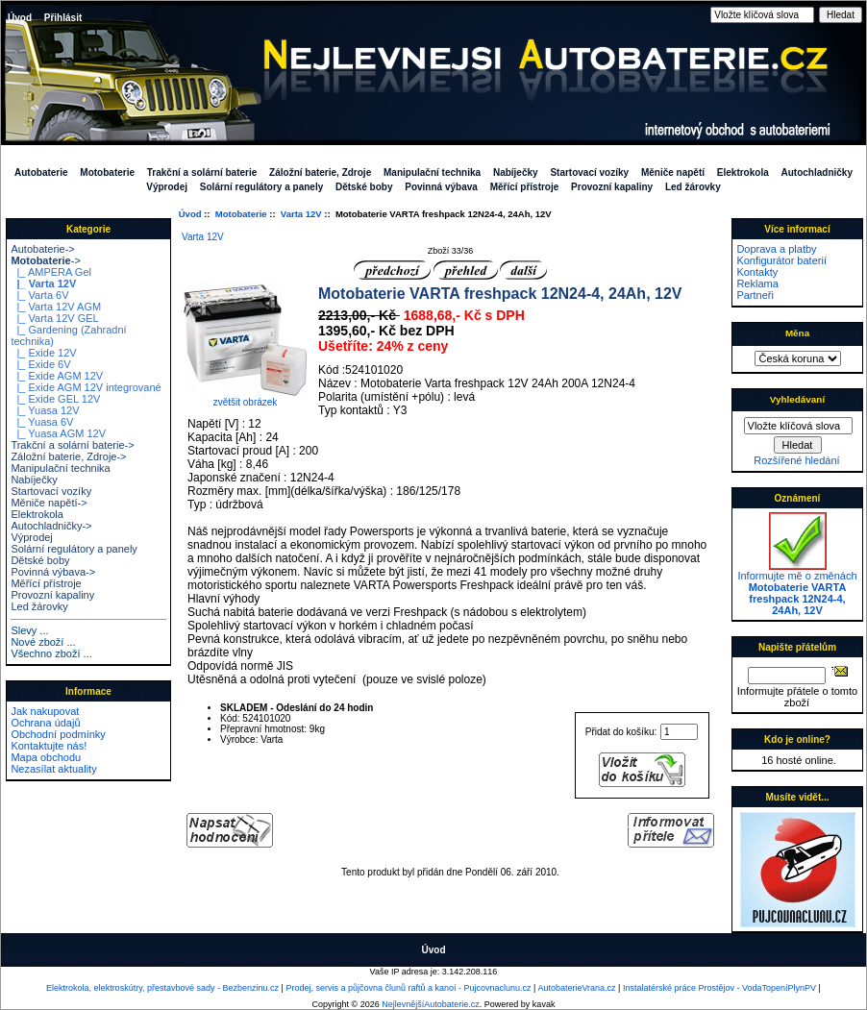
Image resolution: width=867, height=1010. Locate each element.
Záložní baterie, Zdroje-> (68, 456)
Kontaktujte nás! (49, 745)
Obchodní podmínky (58, 734)
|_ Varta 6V (39, 295)
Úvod (20, 17)
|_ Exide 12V (43, 352)
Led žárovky (693, 187)
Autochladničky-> (51, 525)
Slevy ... (29, 630)
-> (45, 260)
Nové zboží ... (43, 642)
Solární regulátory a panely (261, 187)
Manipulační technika (432, 172)
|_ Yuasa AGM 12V (58, 433)
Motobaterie (241, 214)
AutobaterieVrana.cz (576, 988)
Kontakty (757, 272)
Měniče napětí (673, 172)
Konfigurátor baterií (781, 260)
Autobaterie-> (42, 249)
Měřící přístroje (524, 187)
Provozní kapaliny (612, 187)
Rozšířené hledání (796, 460)
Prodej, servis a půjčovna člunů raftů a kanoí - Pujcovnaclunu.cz (408, 988)
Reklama (757, 283)
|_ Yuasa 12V (45, 410)
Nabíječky (515, 172)
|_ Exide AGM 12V (57, 376)
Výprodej (166, 187)
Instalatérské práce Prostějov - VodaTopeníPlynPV (719, 988)
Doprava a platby (776, 249)
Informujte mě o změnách (796, 588)
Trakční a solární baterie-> (72, 445)
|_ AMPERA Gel (51, 272)
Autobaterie (41, 172)
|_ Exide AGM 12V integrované (86, 387)
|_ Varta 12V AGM (56, 306)
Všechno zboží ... (51, 653)
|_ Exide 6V (40, 364)
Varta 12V (301, 214)
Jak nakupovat (45, 711)
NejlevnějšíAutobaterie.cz (431, 1004)
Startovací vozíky (589, 172)
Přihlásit (63, 17)
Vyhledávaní (797, 399)
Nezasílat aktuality (53, 769)
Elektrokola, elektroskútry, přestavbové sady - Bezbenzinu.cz (162, 988)
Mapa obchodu (46, 757)
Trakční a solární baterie (202, 172)
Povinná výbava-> (53, 572)
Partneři (755, 295)
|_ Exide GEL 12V (55, 399)
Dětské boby (363, 187)
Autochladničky (817, 172)
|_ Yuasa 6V (42, 422)
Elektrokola (743, 172)
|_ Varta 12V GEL (54, 318)
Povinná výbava (441, 187)
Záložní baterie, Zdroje (320, 172)
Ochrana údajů (45, 722)
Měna (797, 333)
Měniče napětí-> (49, 502)
